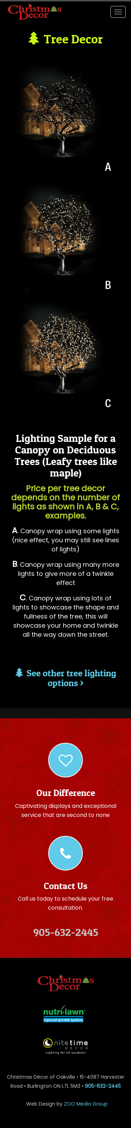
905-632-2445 (103, 1086)
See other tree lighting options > (65, 678)
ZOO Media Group (86, 1103)
